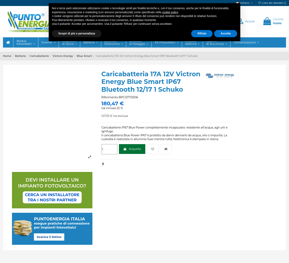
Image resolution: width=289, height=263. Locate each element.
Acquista (132, 149)
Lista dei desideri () (272, 2)
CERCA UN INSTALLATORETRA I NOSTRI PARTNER (52, 197)
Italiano (244, 2)
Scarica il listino (49, 237)
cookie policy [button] (170, 12)
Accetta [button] (226, 33)
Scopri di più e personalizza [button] (76, 33)
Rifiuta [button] (202, 33)
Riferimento (109, 97)
